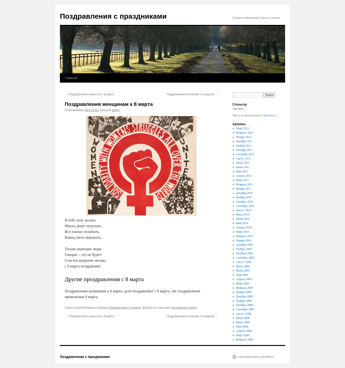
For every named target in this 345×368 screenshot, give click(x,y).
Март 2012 (242, 128)
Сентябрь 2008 (245, 309)
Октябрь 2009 (244, 253)
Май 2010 (242, 223)
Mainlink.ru (270, 115)
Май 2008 (242, 326)
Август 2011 (243, 158)
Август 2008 (243, 313)
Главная (71, 78)
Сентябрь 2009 (245, 257)
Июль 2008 (243, 318)
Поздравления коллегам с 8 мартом (192, 94)
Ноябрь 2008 (244, 300)
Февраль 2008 (244, 339)
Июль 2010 (243, 214)
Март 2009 (242, 283)
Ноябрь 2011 (244, 145)
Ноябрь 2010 (244, 197)
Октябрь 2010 (244, 201)
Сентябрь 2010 (245, 206)
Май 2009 (242, 275)
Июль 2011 (242, 162)
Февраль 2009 (244, 287)
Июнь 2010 (243, 219)
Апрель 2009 (244, 279)
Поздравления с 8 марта (124, 307)
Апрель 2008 (244, 331)
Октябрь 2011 (244, 150)
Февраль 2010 (244, 236)
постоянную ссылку (183, 307)
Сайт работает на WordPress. (256, 356)
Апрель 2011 (244, 175)
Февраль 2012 (244, 132)
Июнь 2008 (243, 322)
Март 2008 (242, 335)
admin (116, 110)
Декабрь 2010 (244, 193)
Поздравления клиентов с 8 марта (89, 94)
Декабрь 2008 (244, 296)
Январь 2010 (244, 240)
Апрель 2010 (244, 227)
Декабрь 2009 (244, 244)
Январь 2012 (244, 137)
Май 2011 (242, 171)
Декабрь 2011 (244, 141)
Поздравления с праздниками (113, 16)
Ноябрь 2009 (244, 249)
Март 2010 (242, 231)
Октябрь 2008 (244, 305)
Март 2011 (242, 180)
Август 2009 (243, 262)
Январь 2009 (244, 292)
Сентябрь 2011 (245, 154)
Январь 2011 (243, 188)
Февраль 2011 (244, 184)
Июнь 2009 (243, 270)
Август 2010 (243, 210)
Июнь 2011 (243, 167)
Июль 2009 (243, 266)
